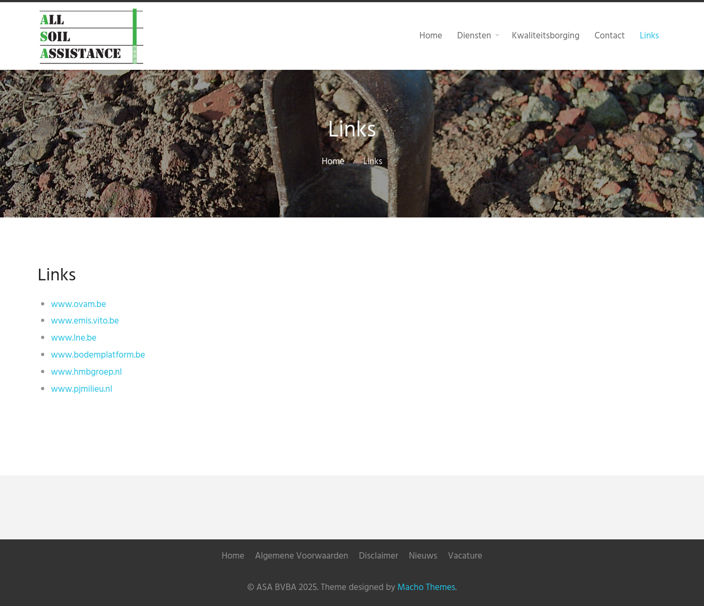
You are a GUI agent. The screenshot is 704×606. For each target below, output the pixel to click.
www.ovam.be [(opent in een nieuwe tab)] (79, 304)
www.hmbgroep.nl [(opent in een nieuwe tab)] (86, 372)
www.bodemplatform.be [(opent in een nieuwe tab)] (98, 355)
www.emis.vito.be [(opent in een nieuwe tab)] (85, 321)
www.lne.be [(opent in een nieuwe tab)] (74, 338)
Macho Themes (426, 587)
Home (333, 162)
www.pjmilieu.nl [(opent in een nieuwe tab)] (81, 389)
